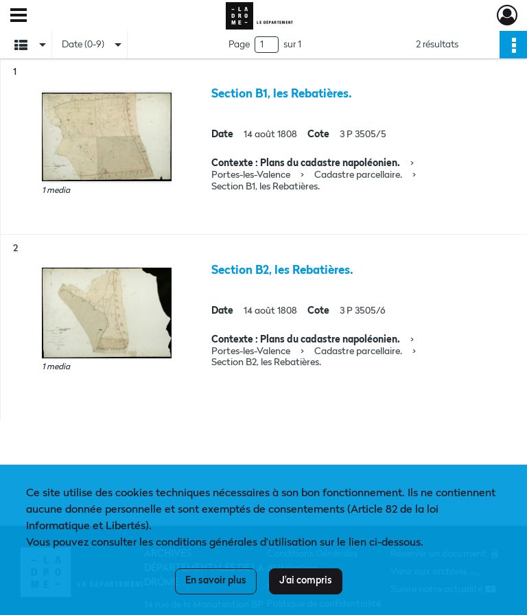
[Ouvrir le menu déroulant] (18, 16)
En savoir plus (215, 580)
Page (239, 44)
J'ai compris (305, 580)
